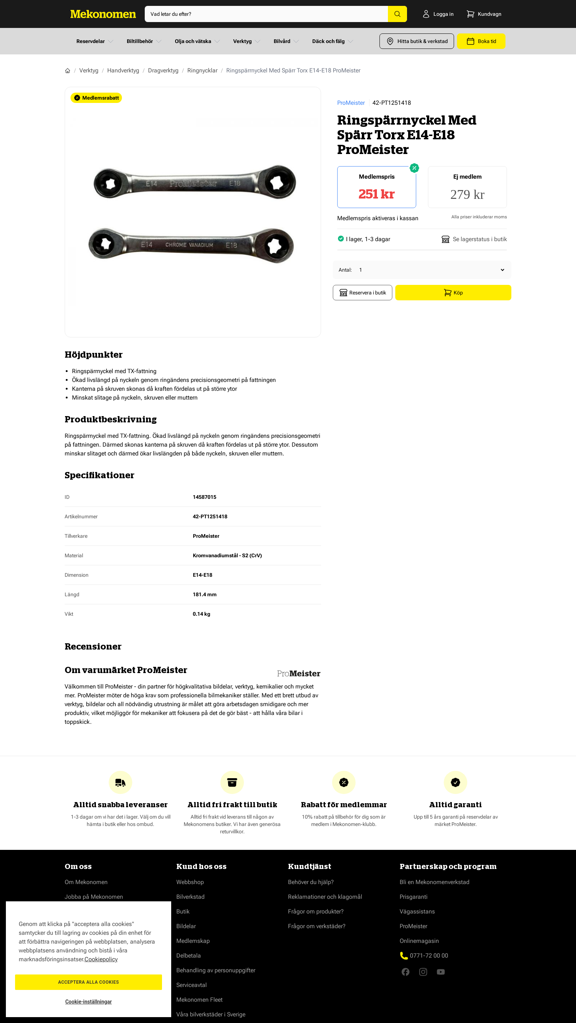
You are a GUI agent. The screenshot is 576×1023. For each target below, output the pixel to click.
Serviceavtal (191, 984)
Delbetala (188, 955)
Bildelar (186, 926)
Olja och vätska (198, 41)
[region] (88, 959)
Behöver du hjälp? (311, 882)
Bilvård (287, 41)
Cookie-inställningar (88, 1002)
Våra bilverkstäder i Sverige (210, 1014)
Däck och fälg (333, 41)
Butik (183, 911)
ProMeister (351, 102)
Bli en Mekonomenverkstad (434, 882)
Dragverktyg (163, 70)
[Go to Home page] (103, 14)
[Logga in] (434, 14)
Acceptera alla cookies (88, 982)
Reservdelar (95, 41)
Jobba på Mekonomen (94, 896)
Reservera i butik (362, 292)
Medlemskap (193, 940)
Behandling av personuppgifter (215, 970)
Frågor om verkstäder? (317, 926)
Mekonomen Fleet (199, 999)
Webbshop (190, 882)
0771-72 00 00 (429, 955)
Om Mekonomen (86, 882)
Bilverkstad (190, 896)
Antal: (345, 270)
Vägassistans (417, 911)
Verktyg (247, 41)
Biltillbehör (145, 41)
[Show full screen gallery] (193, 212)
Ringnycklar (202, 70)
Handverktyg (123, 70)
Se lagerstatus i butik (474, 239)
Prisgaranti (414, 896)
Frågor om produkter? (316, 911)
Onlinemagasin (419, 940)
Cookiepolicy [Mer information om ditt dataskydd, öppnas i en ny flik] (101, 959)
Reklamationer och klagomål (325, 896)
